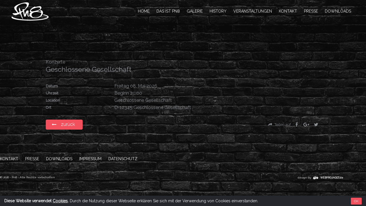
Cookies (60, 201)
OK (356, 201)
